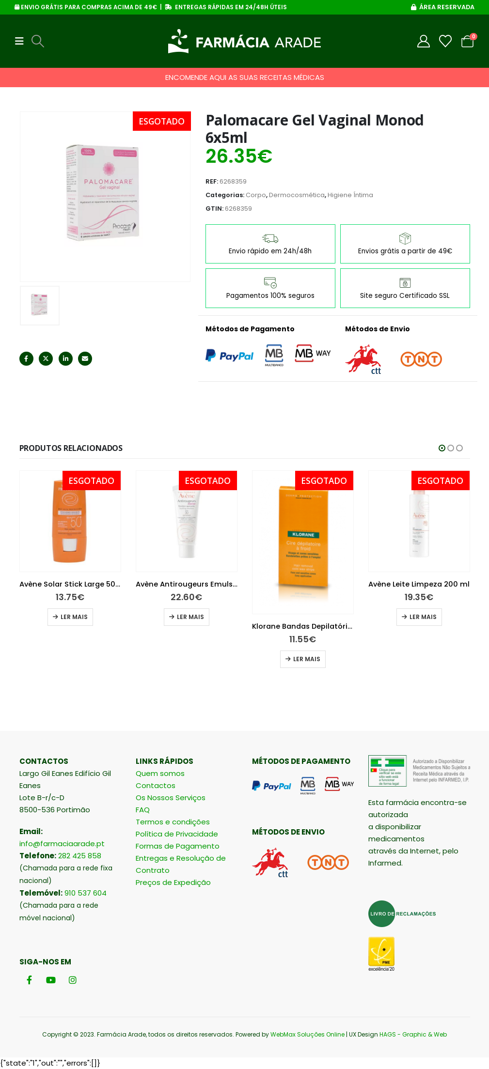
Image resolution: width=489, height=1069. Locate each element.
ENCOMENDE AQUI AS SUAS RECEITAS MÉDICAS (244, 77)
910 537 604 (85, 893)
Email (85, 359)
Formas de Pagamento (178, 846)
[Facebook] (29, 980)
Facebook (26, 359)
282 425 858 (79, 856)
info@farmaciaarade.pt (62, 843)
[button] (22, 41)
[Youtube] (51, 980)
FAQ (143, 810)
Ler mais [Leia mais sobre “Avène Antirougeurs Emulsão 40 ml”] (306, 617)
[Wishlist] (445, 41)
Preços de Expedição (173, 882)
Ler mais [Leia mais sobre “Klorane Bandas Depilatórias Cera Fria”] (423, 659)
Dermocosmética (297, 195)
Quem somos (160, 773)
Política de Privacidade (177, 834)
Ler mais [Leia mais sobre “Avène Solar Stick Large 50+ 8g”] (190, 617)
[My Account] (423, 41)
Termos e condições (173, 822)
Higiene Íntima (350, 195)
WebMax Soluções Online (307, 1034)
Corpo (256, 195)
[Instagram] (73, 980)
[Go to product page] (70, 521)
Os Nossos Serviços (170, 797)
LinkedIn (66, 359)
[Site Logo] (244, 41)
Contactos (155, 785)
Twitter (46, 359)
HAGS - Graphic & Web (413, 1034)
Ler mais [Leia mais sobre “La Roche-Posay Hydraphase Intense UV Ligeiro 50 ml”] (74, 617)
